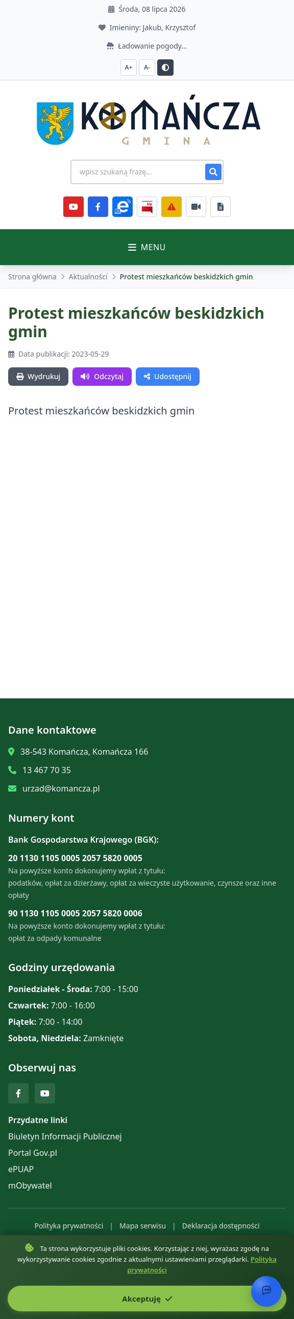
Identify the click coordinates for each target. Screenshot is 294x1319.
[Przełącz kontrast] (165, 67)
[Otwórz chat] (266, 1291)
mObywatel (30, 1185)
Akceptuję (147, 1298)
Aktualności (88, 276)
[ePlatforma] (122, 206)
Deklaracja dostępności (221, 1225)
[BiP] (147, 206)
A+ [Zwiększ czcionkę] (129, 67)
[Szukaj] (213, 172)
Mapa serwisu (142, 1225)
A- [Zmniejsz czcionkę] (147, 67)
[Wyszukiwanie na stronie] (147, 172)
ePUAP (21, 1169)
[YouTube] (73, 206)
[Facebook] (98, 206)
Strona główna (32, 276)
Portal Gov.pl (32, 1152)
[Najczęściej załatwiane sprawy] (196, 206)
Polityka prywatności (68, 1225)
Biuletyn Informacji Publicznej (65, 1136)
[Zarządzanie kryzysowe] (171, 206)
